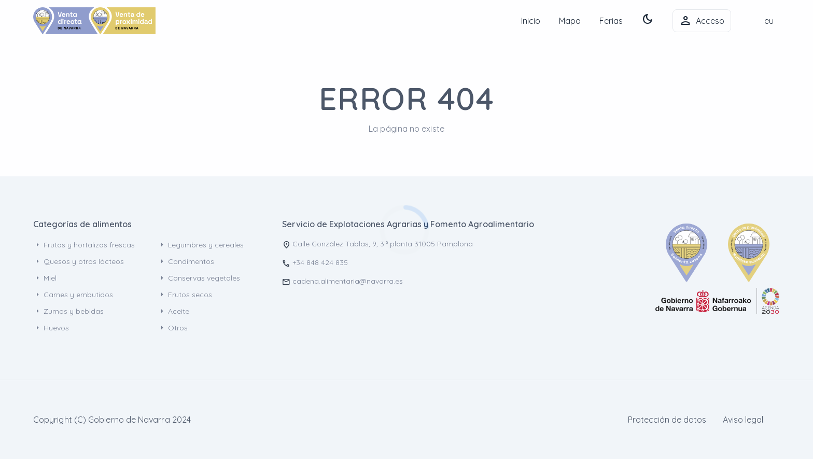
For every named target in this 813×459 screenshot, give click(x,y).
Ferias (611, 21)
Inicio (530, 21)
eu (769, 21)
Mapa (570, 21)
